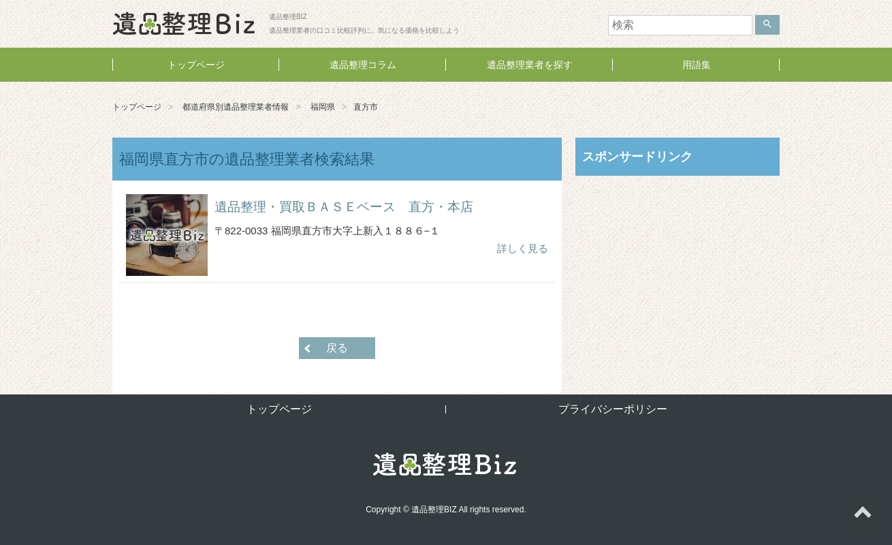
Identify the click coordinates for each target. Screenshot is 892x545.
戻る (337, 348)
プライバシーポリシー (612, 409)
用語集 (696, 64)
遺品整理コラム (363, 64)
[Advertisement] (677, 274)
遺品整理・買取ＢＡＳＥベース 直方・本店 (343, 207)
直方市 (365, 107)
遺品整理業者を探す (530, 64)
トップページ (196, 64)
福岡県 (322, 107)
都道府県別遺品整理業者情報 (235, 107)
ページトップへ (862, 515)
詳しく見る (522, 248)
